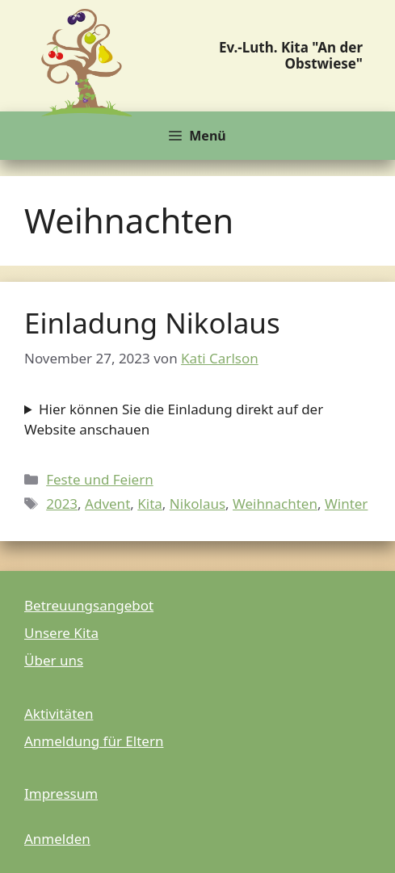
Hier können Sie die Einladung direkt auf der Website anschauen (173, 419)
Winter (346, 503)
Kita (149, 503)
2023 (62, 503)
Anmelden (57, 838)
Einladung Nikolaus (152, 323)
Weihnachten (275, 503)
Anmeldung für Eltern (93, 741)
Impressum (61, 793)
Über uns (53, 660)
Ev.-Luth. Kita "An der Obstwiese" (291, 55)
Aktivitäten (58, 713)
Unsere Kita (61, 632)
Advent (107, 503)
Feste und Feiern (99, 479)
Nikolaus (197, 503)
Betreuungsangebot (88, 605)
